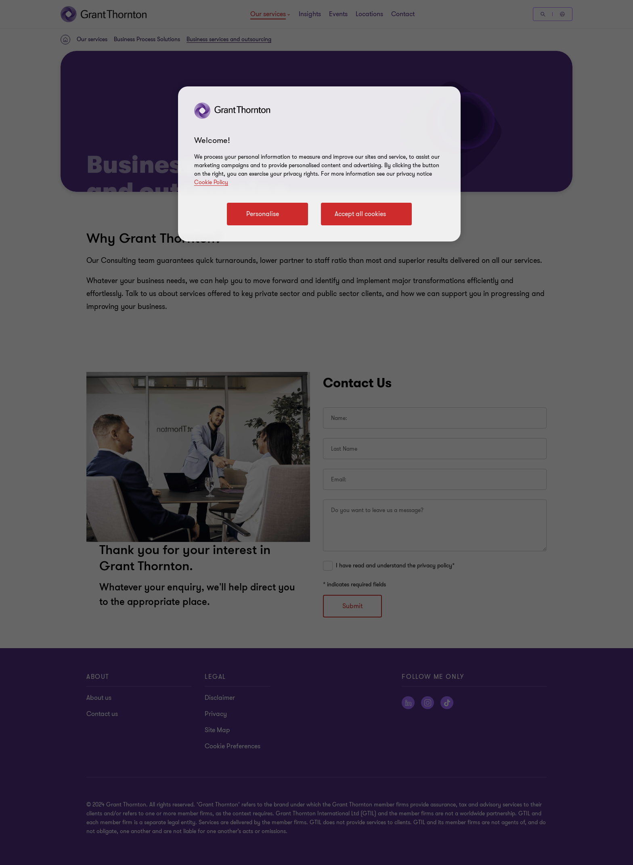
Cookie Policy (211, 182)
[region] (319, 163)
